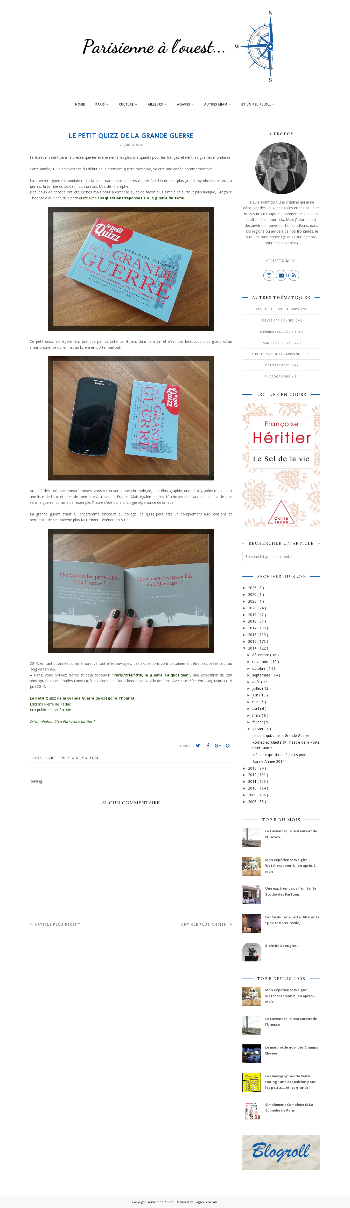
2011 (252, 781)
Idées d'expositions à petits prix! (279, 754)
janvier (258, 728)
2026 (252, 587)
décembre (261, 654)
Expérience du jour (277, 331)
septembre (261, 675)
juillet (257, 688)
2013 (252, 768)
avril (256, 708)
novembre (261, 661)
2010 (252, 788)
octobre (259, 668)
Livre (51, 758)
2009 (252, 794)
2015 (252, 641)
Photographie (277, 376)
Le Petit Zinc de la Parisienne (276, 354)
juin (255, 695)
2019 (252, 614)
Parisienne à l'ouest (160, 1202)
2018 (252, 621)
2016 (252, 634)
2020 (252, 607)
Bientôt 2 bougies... (282, 945)
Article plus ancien (204, 924)
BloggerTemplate (206, 1202)
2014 (252, 648)
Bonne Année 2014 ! (269, 761)
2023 (252, 601)
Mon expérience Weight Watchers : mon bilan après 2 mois (290, 865)
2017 (252, 627)
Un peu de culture (79, 758)
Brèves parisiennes (278, 320)
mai (256, 701)
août (256, 681)
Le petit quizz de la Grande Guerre (280, 735)
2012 (252, 774)
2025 (252, 594)
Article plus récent (57, 924)
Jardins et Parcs (277, 343)
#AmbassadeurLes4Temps (278, 309)
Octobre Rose (278, 365)
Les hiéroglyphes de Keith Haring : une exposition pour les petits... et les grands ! (290, 1082)
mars (257, 715)
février (258, 722)
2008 (252, 801)
